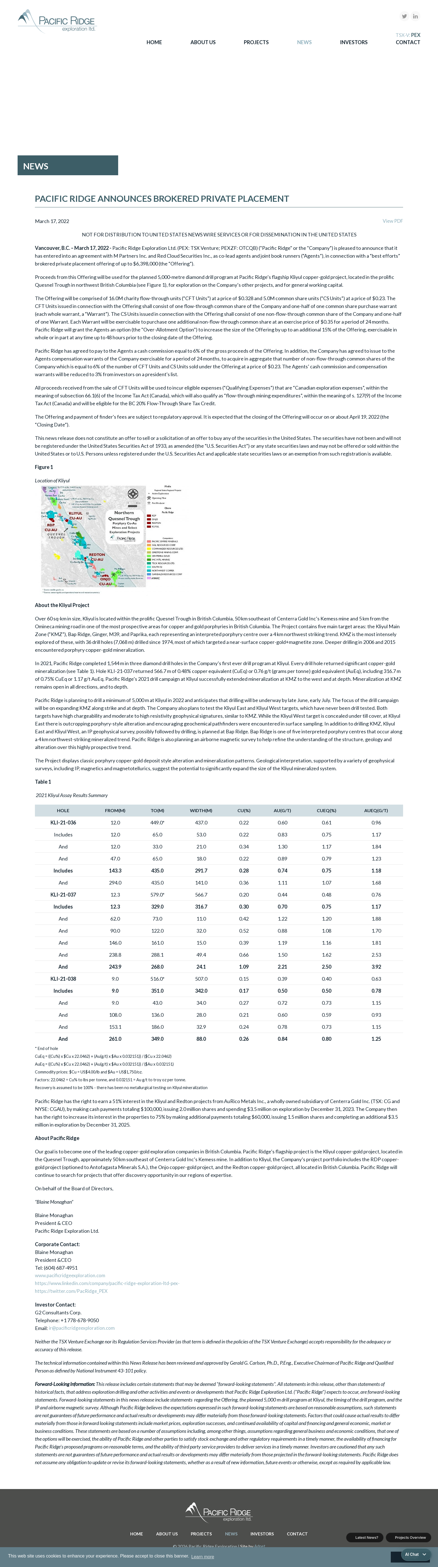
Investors (354, 42)
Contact (408, 42)
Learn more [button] (202, 1556)
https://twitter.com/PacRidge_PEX (73, 1291)
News (304, 42)
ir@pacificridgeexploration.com (83, 1328)
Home (154, 42)
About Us (203, 42)
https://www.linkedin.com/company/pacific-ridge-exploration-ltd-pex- (111, 1283)
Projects (256, 42)
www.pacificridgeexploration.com (72, 1275)
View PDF (392, 221)
